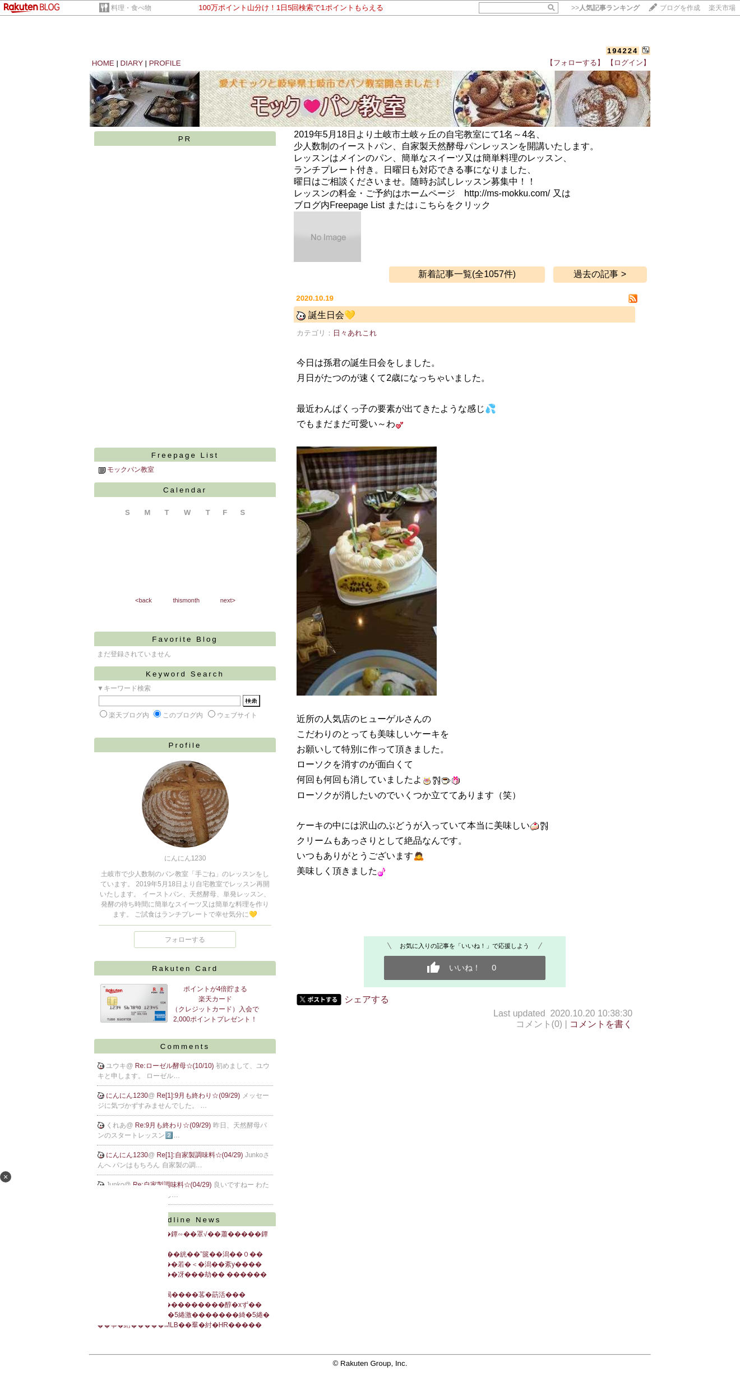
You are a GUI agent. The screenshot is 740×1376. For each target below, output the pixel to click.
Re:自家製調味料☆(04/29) (173, 1185)
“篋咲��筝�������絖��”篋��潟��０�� (180, 1254)
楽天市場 (722, 8)
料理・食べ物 (131, 8)
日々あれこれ (355, 333)
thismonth (186, 600)
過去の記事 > (600, 274)
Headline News (185, 1220)
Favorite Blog (185, 639)
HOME (103, 63)
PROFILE (165, 63)
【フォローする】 (575, 62)
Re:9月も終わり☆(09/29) (174, 1125)
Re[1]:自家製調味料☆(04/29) (201, 1155)
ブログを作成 (680, 8)
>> (605, 8)
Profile (185, 745)
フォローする (185, 940)
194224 (622, 51)
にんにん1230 (127, 1095)
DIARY (132, 63)
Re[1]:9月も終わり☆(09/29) (199, 1095)
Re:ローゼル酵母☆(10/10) (175, 1066)
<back (143, 600)
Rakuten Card (185, 968)
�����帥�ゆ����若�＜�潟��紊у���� (179, 1264)
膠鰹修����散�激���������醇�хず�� (179, 1305)
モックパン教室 (130, 469)
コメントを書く (601, 1024)
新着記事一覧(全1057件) (467, 274)
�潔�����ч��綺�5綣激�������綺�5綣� (183, 1315)
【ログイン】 (628, 62)
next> (227, 600)
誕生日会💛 (331, 315)
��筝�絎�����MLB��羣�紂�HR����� (179, 1325)
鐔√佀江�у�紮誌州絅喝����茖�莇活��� (171, 1295)
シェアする (366, 999)
